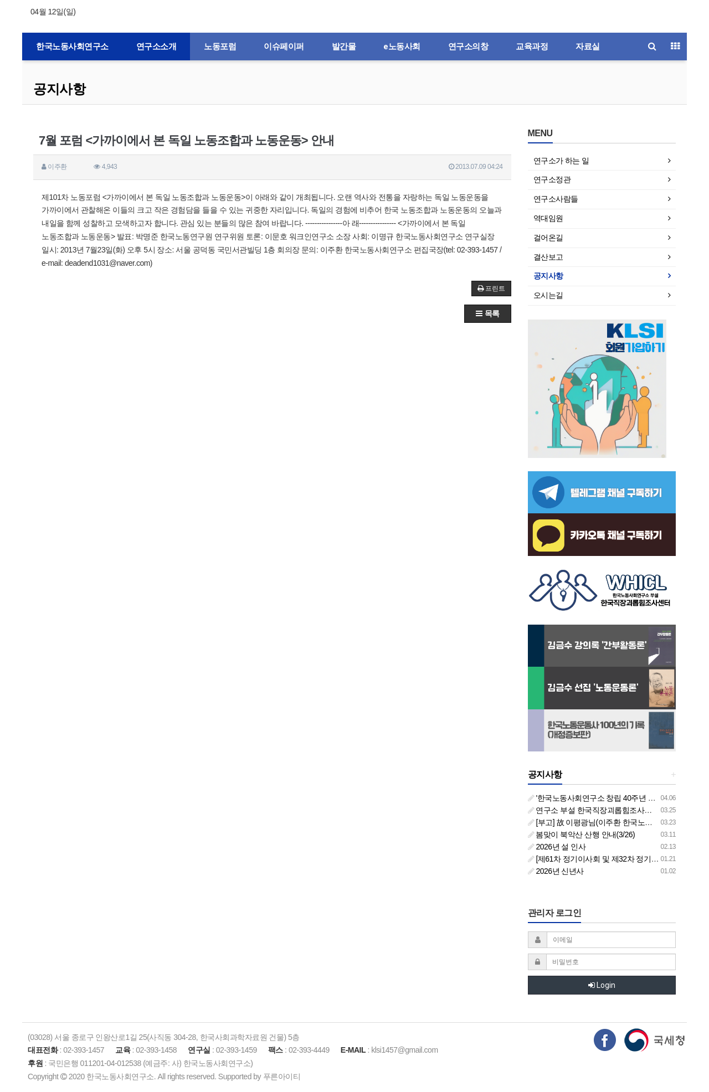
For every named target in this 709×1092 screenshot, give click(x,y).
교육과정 (532, 46)
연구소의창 (468, 46)
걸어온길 (548, 237)
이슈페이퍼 (284, 46)
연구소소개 (156, 46)
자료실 (588, 46)
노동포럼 (220, 46)
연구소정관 (552, 179)
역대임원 (548, 218)
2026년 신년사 (556, 871)
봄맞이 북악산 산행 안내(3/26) (581, 834)
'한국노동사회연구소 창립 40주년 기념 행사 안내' (613, 798)
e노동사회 (401, 46)
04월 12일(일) (52, 11)
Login (601, 985)
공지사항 (59, 88)
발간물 (344, 46)
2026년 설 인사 (557, 846)
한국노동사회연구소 (72, 46)
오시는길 (548, 295)
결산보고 (548, 257)
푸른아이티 (282, 1076)
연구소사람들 (555, 198)
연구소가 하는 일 (561, 160)
